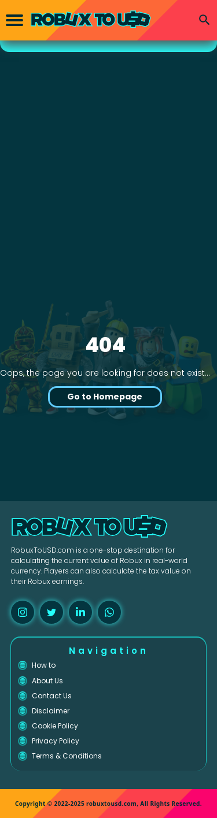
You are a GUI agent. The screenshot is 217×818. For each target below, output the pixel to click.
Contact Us (52, 696)
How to (44, 665)
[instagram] (22, 612)
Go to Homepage (104, 396)
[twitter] (51, 612)
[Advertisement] (108, 148)
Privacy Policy (55, 741)
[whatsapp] (109, 612)
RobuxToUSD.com (42, 550)
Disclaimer (50, 711)
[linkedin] (80, 612)
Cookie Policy (55, 726)
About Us (47, 681)
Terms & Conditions (67, 756)
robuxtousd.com (111, 804)
